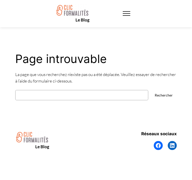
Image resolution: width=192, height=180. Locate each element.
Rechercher (164, 95)
